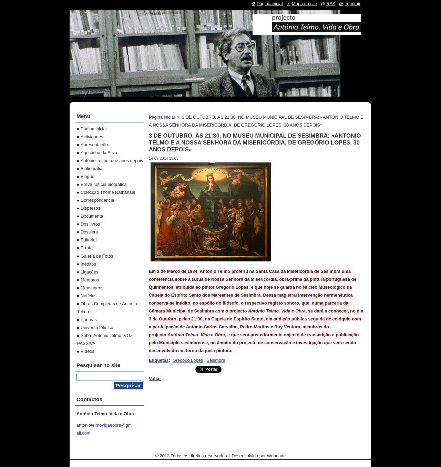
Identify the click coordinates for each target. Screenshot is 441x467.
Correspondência (97, 200)
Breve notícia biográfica (104, 184)
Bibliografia (91, 168)
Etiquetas (159, 360)
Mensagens (92, 287)
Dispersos (90, 208)
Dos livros (90, 224)
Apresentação (94, 144)
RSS (330, 3)
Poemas (89, 319)
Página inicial (162, 117)
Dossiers (89, 232)
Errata (87, 247)
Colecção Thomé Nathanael (108, 192)
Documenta (92, 216)
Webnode (276, 455)
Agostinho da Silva (99, 152)
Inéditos (88, 264)
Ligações (89, 272)
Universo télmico (97, 327)
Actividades (92, 136)
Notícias (88, 295)
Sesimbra (216, 360)
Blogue (87, 176)
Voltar (155, 378)
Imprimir (352, 3)
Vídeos (87, 351)
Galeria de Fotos (97, 256)
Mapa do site (304, 3)
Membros (90, 279)
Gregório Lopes (188, 360)
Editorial (88, 239)
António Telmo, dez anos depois (112, 160)
